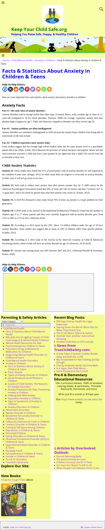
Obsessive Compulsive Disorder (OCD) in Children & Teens (27, 440)
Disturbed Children (16, 433)
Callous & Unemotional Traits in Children (27, 421)
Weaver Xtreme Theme (93, 527)
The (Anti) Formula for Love (70, 459)
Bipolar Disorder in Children (21, 413)
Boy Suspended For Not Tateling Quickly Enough (77, 361)
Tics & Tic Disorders (16, 459)
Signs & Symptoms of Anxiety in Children (25, 403)
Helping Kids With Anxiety (21, 395)
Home (6, 60)
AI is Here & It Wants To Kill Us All (74, 465)
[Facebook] (4, 89)
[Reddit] (16, 89)
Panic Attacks (15, 372)
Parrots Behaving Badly (68, 456)
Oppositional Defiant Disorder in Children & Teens (28, 446)
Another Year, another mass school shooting (75, 337)
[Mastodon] (32, 89)
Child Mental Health (22, 60)
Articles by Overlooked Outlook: (74, 450)
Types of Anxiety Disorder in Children (28, 375)
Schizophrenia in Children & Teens (24, 453)
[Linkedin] (21, 89)
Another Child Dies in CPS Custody (74, 341)
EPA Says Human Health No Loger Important (74, 323)
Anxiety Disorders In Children (23, 407)
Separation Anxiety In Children (24, 398)
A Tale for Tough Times (13, 479)
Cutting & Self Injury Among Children (25, 427)
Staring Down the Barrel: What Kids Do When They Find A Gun (77, 329)
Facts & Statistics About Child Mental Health (25, 333)
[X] (10, 89)
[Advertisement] (26, 292)
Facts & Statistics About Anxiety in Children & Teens (26, 368)
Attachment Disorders (18, 410)
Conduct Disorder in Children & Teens (26, 424)
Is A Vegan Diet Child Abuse (71, 368)
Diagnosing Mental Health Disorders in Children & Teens (26, 356)
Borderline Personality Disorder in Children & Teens (24, 417)
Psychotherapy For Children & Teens (25, 346)
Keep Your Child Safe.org (39, 29)
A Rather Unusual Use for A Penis (74, 462)
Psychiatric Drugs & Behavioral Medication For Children (22, 350)
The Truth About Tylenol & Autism (74, 333)
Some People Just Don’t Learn (72, 371)
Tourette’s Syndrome (17, 462)
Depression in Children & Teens (23, 430)
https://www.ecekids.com (74, 399)
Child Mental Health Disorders (22, 360)
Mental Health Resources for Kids (23, 343)
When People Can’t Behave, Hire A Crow (77, 468)
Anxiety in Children (45, 60)
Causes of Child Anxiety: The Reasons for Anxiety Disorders (28, 385)
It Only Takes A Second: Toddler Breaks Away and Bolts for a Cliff (77, 355)
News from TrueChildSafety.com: (72, 347)
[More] (49, 89)
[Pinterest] (27, 89)
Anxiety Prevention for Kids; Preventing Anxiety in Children (29, 391)
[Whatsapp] (43, 89)
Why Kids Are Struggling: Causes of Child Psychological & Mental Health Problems (27, 339)
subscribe (96, 399)
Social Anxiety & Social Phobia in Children (25, 379)
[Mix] (38, 89)
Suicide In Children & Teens (20, 456)
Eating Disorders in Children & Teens (25, 436)
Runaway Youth (14, 450)
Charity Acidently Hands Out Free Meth (77, 365)
